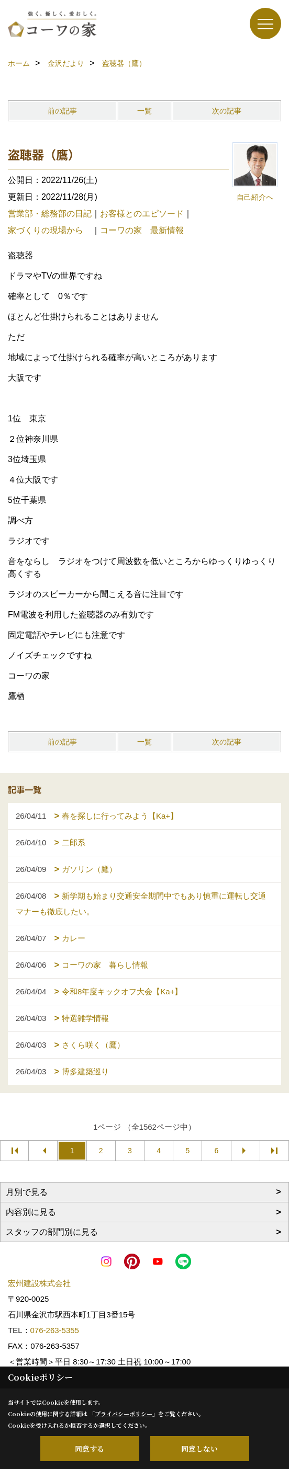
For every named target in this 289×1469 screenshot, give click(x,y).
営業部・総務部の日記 (50, 213)
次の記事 (226, 111)
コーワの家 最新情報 (142, 230)
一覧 (144, 111)
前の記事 (62, 111)
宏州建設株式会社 (39, 1283)
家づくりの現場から (50, 230)
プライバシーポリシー (123, 1413)
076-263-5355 (54, 1330)
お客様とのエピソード (142, 213)
